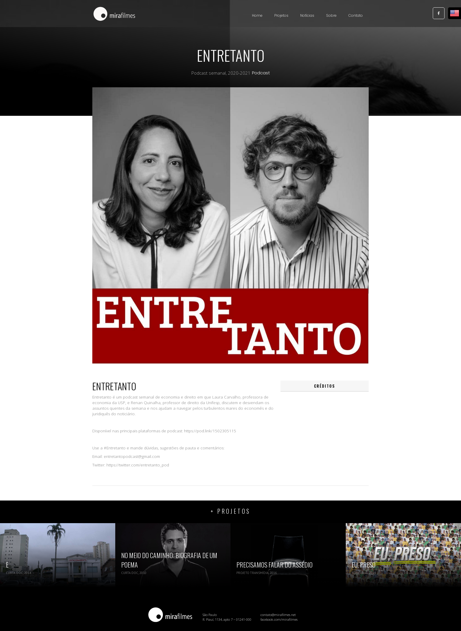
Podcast (261, 73)
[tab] (324, 386)
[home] (114, 14)
